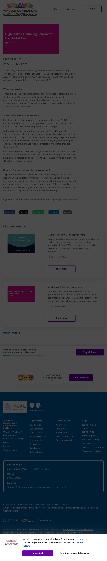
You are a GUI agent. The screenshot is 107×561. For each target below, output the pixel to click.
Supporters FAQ (38, 436)
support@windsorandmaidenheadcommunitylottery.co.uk (36, 487)
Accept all (37, 553)
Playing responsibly (91, 451)
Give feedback (81, 377)
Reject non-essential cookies (74, 553)
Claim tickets (36, 432)
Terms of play (89, 435)
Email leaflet (62, 432)
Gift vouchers (36, 428)
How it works (36, 440)
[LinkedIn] (53, 212)
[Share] (23, 212)
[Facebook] (9, 212)
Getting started (64, 440)
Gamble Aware (10, 510)
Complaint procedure (93, 447)
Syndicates (35, 448)
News (6, 442)
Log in (92, 8)
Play (56, 8)
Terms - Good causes (89, 426)
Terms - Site (88, 431)
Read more (61, 268)
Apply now (61, 424)
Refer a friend (36, 451)
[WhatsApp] (38, 212)
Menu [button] (71, 8)
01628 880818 (14, 477)
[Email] (67, 212)
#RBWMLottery (37, 411)
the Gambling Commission (68, 532)
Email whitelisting (90, 439)
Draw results (36, 444)
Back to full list (11, 332)
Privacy (7, 446)
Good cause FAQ (64, 436)
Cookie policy (10, 450)
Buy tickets (90, 352)
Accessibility (88, 443)
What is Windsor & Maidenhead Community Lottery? (14, 435)
